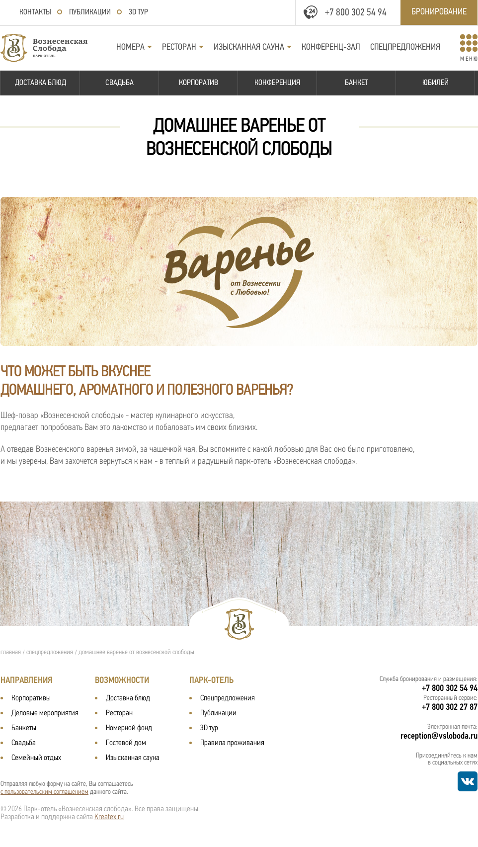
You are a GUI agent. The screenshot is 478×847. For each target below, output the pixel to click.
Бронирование (439, 12)
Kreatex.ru (109, 817)
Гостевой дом (126, 743)
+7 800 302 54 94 (356, 13)
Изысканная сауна (249, 47)
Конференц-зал (331, 47)
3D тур (138, 12)
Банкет (356, 83)
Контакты (35, 12)
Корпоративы (31, 698)
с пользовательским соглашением (44, 792)
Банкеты (23, 728)
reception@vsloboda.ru (439, 736)
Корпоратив (198, 83)
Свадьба (119, 83)
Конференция (277, 83)
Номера (130, 47)
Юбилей (435, 83)
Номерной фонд (129, 728)
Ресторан (179, 47)
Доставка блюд (40, 83)
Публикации (90, 12)
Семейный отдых (36, 758)
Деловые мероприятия (45, 713)
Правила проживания (232, 743)
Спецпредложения (405, 47)
